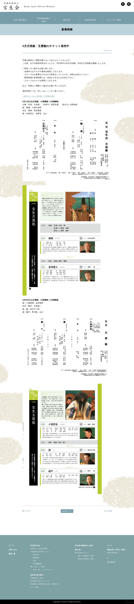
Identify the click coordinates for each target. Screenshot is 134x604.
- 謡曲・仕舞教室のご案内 (84, 556)
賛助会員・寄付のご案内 (116, 549)
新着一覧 (12, 554)
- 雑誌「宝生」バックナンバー (41, 570)
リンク (109, 545)
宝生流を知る (90, 20)
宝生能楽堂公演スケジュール (39, 581)
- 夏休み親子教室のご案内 (84, 559)
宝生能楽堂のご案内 (36, 578)
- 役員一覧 (34, 554)
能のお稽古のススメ (81, 552)
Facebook (111, 562)
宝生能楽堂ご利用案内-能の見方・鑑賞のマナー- (46, 584)
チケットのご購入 (113, 20)
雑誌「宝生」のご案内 (37, 566)
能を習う (67, 20)
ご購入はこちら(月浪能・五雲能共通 (38, 96)
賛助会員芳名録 (112, 552)
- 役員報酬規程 (36, 563)
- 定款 (33, 560)
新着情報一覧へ (67, 511)
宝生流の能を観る (37, 575)
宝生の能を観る (20, 20)
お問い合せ (13, 549)
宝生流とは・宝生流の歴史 (39, 548)
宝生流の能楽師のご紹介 (84, 545)
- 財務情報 (34, 557)
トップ (11, 545)
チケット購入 (34, 587)
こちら (48, 91)
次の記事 (26, 511)
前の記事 (107, 511)
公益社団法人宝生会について (39, 551)
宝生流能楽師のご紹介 (43, 19)
